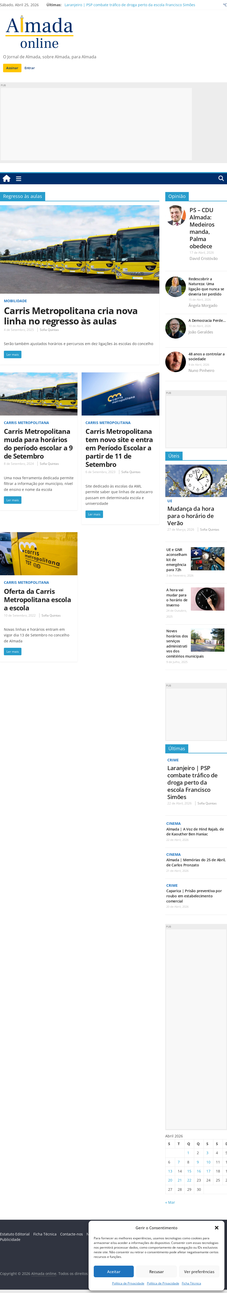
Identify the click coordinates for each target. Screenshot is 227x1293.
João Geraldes (201, 331)
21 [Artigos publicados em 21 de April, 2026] (180, 1180)
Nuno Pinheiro (201, 370)
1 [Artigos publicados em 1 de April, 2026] (188, 1152)
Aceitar (113, 1271)
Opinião (177, 196)
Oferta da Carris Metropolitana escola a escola (37, 599)
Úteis (173, 456)
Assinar (12, 68)
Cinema (173, 823)
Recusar (156, 1271)
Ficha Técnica (191, 1283)
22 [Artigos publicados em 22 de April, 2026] (189, 1180)
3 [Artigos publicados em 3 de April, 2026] (207, 1152)
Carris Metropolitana (26, 422)
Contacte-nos (71, 1234)
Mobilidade (15, 300)
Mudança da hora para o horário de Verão (190, 516)
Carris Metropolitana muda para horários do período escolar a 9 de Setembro (38, 444)
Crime (173, 759)
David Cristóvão (204, 258)
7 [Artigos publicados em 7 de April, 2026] (179, 1162)
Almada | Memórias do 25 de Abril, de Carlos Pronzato (196, 862)
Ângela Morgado (203, 305)
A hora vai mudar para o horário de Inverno (176, 597)
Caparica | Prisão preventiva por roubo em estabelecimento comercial (194, 895)
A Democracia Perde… (207, 320)
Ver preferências (199, 1271)
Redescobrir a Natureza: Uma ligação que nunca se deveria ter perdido (206, 286)
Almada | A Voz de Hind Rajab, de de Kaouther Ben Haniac (195, 832)
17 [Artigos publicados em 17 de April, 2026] (208, 1171)
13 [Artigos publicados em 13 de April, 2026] (170, 1171)
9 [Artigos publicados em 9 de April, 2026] (198, 1162)
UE (169, 500)
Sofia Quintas (49, 330)
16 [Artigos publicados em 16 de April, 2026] (199, 1171)
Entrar (30, 68)
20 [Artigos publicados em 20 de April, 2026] (170, 1180)
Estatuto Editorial (15, 1234)
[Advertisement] (96, 124)
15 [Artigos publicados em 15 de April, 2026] (189, 1171)
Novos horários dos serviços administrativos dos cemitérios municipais (185, 643)
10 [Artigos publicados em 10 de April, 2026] (208, 1162)
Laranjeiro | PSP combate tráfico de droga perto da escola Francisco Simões (130, 4)
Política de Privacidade (128, 1283)
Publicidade (10, 1239)
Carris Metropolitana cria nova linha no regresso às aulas (71, 315)
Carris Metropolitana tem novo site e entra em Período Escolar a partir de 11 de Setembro (119, 448)
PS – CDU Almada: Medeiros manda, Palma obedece (202, 228)
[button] (216, 1227)
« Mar (170, 1202)
